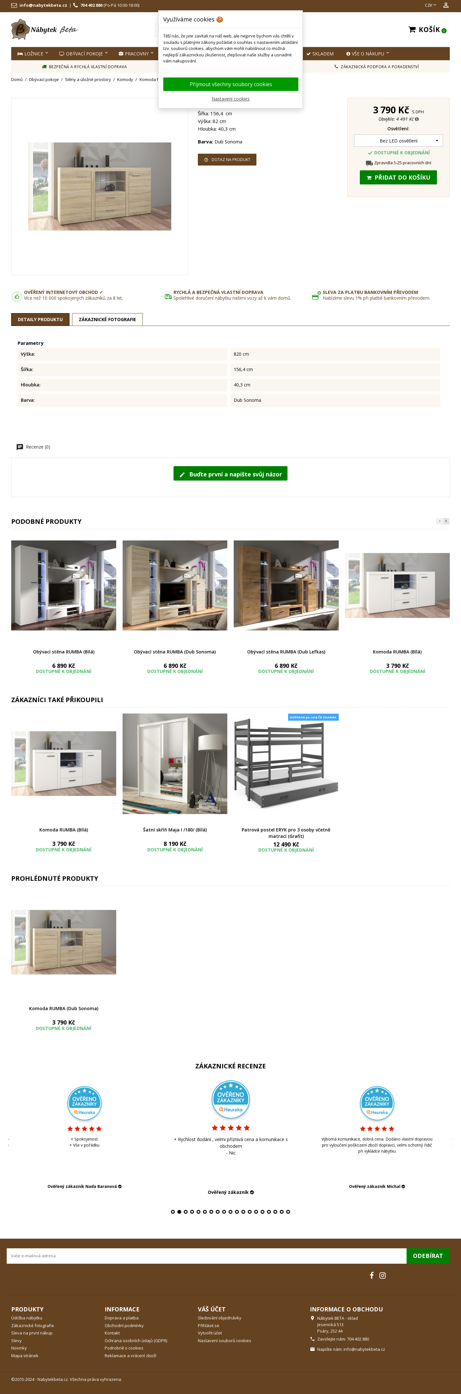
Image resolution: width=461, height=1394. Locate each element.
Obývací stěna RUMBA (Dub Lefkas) (286, 652)
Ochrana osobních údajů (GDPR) (136, 1340)
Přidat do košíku (398, 177)
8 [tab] (218, 1212)
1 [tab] (173, 1212)
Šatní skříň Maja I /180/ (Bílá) (175, 830)
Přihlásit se (208, 1325)
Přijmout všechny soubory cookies (231, 84)
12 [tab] (243, 1212)
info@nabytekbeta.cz (43, 5)
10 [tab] (230, 1212)
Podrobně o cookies (124, 1348)
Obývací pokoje (81, 54)
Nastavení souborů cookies (224, 1340)
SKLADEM (320, 54)
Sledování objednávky (219, 1318)
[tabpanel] (208, 1136)
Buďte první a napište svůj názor (230, 474)
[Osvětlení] (398, 140)
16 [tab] (269, 1212)
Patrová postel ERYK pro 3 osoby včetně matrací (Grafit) (286, 833)
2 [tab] (179, 1212)
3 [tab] (186, 1212)
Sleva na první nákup (32, 1333)
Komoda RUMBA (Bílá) (397, 652)
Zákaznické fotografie (32, 1325)
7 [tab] (211, 1212)
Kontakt (112, 1333)
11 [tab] (237, 1212)
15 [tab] (262, 1212)
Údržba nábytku (26, 1318)
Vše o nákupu (365, 54)
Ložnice (30, 54)
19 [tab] (288, 1212)
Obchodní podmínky (124, 1325)
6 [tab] (205, 1212)
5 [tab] (198, 1212)
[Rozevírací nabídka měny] (431, 5)
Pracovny (134, 54)
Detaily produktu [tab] (40, 319)
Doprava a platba (122, 1318)
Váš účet (212, 1309)
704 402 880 (91, 5)
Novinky (19, 1348)
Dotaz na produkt (227, 159)
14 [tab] (256, 1212)
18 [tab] (282, 1212)
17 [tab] (275, 1212)
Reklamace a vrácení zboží (130, 1355)
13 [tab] (250, 1212)
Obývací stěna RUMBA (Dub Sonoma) (175, 652)
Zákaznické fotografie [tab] (107, 319)
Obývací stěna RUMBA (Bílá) (63, 652)
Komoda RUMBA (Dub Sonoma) (63, 1008)
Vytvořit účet (210, 1333)
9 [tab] (224, 1212)
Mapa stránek (24, 1355)
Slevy (16, 1340)
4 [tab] (192, 1212)
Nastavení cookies (231, 99)
